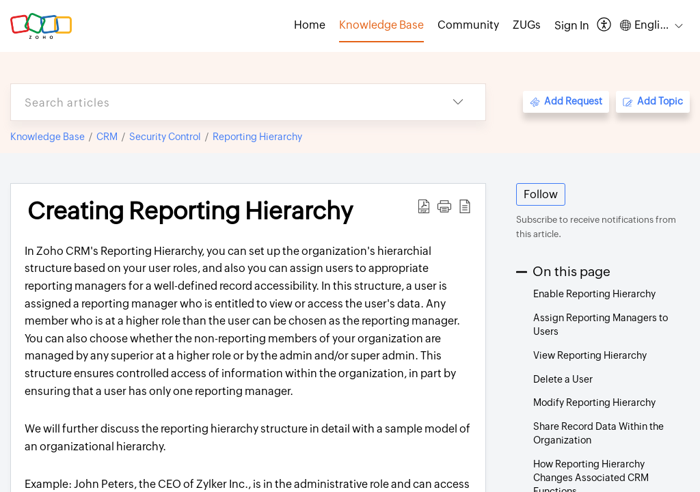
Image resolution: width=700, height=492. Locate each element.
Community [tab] (468, 24)
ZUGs (527, 24)
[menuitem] (572, 26)
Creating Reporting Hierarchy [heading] (190, 211)
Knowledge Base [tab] (381, 24)
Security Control (165, 136)
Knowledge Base (47, 136)
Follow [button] (541, 194)
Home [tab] (309, 24)
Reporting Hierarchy (257, 136)
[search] (221, 102)
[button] (604, 25)
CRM (107, 136)
